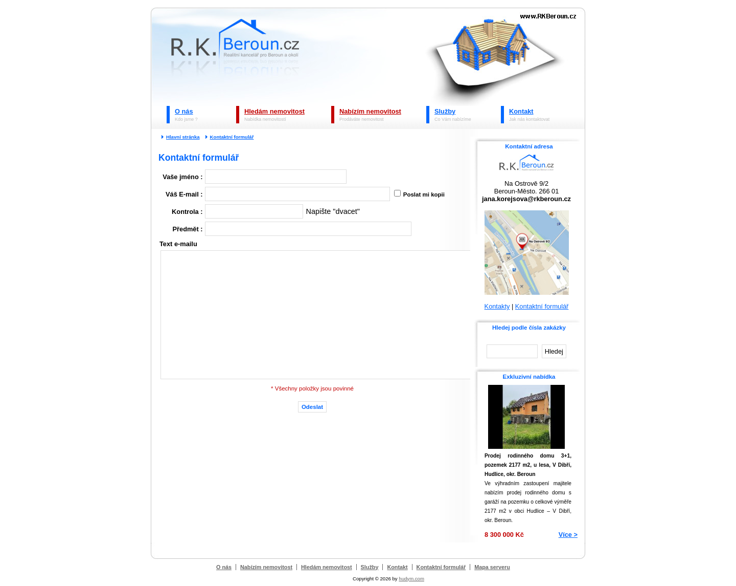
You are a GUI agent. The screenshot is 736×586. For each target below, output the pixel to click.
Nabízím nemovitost (370, 111)
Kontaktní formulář (232, 137)
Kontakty (497, 306)
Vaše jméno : (182, 177)
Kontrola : (187, 211)
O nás (184, 111)
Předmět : (188, 229)
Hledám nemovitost (274, 111)
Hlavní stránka (183, 137)
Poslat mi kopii (423, 194)
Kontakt (521, 111)
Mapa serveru (492, 567)
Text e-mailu (178, 244)
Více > (568, 534)
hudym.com (411, 578)
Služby (444, 111)
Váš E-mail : (184, 194)
